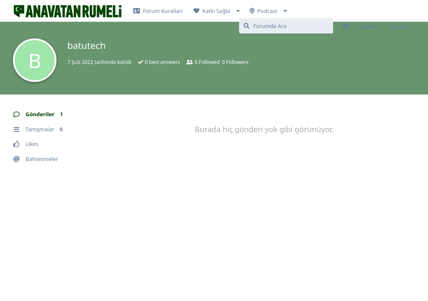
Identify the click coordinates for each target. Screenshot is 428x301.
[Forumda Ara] (286, 25)
